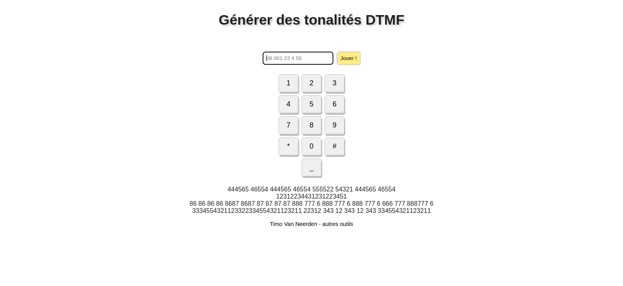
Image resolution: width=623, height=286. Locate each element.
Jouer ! (349, 58)
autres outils (337, 224)
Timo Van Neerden (293, 224)
